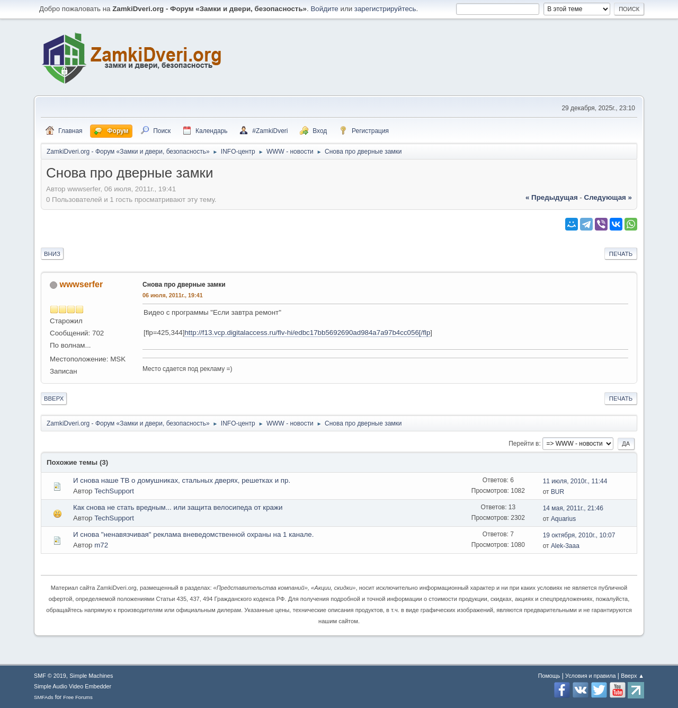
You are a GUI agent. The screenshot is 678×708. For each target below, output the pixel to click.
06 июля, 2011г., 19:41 (172, 295)
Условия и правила (590, 675)
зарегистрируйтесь (385, 9)
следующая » (608, 197)
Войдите (324, 9)
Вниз (52, 254)
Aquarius (563, 519)
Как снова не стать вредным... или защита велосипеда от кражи (177, 507)
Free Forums (78, 697)
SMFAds (43, 697)
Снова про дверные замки (184, 284)
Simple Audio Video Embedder (72, 686)
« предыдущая (551, 197)
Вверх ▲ (632, 675)
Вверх (54, 398)
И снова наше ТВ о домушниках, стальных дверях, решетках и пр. (181, 480)
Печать (620, 254)
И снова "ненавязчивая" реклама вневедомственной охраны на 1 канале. (193, 534)
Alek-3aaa (565, 546)
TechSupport (114, 491)
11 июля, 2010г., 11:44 (575, 481)
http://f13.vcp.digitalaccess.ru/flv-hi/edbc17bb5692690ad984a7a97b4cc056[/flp (307, 333)
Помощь (549, 675)
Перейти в (523, 443)
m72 (101, 545)
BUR (557, 491)
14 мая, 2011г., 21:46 (573, 508)
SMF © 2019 (50, 675)
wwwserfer (81, 284)
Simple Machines (91, 675)
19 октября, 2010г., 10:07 (579, 535)
